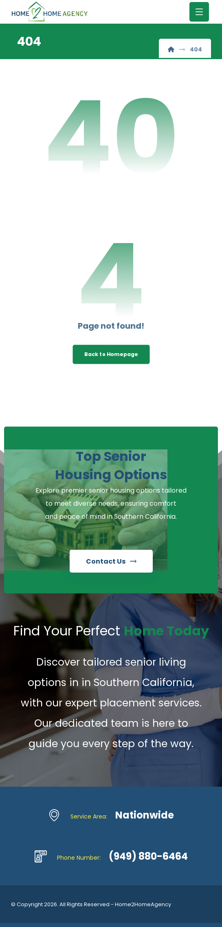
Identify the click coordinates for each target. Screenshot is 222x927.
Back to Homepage (111, 354)
